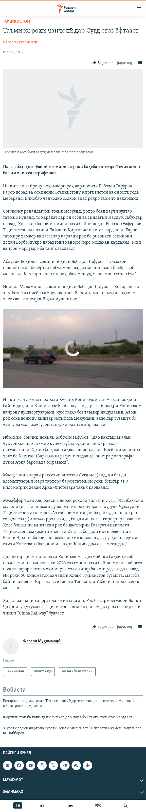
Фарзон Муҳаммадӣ (20, 42)
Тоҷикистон (16, 21)
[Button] (112, 63)
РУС (98, 806)
